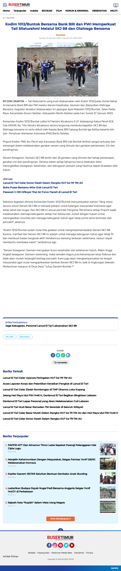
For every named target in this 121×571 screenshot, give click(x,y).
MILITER (9, 337)
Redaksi (31, 553)
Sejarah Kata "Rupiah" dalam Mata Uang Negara (36, 502)
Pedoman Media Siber (61, 553)
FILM (59, 10)
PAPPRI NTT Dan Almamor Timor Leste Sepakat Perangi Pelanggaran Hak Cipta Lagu (52, 447)
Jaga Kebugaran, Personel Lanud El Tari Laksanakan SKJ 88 (41, 325)
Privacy (89, 553)
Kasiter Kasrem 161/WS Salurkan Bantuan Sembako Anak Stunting (47, 473)
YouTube (74, 547)
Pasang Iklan (43, 553)
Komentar (60, 362)
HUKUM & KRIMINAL (77, 10)
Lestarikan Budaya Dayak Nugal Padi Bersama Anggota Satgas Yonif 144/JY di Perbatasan (49, 490)
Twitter (68, 547)
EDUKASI (47, 10)
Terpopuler (20, 10)
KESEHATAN (99, 10)
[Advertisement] (60, 291)
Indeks (34, 10)
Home (6, 10)
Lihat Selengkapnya (60, 518)
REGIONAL (25, 337)
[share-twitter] (58, 355)
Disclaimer (79, 553)
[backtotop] (60, 531)
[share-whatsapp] (63, 355)
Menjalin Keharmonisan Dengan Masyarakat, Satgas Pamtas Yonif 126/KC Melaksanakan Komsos (51, 461)
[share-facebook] (53, 355)
